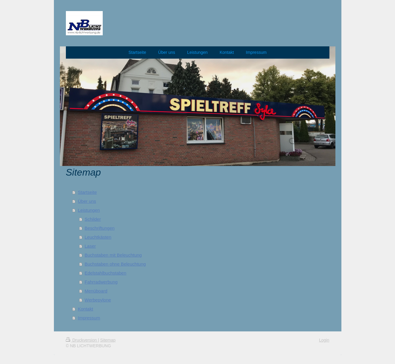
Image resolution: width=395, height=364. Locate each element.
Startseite (87, 192)
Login (324, 340)
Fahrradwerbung (101, 281)
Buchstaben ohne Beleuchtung (115, 263)
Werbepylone (98, 299)
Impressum (89, 317)
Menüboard (96, 290)
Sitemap (108, 340)
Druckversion (82, 340)
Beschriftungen (100, 228)
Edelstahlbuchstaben (105, 272)
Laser (90, 246)
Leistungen (89, 210)
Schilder (93, 219)
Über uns (87, 201)
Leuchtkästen (98, 237)
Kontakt (85, 308)
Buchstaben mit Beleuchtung (113, 255)
